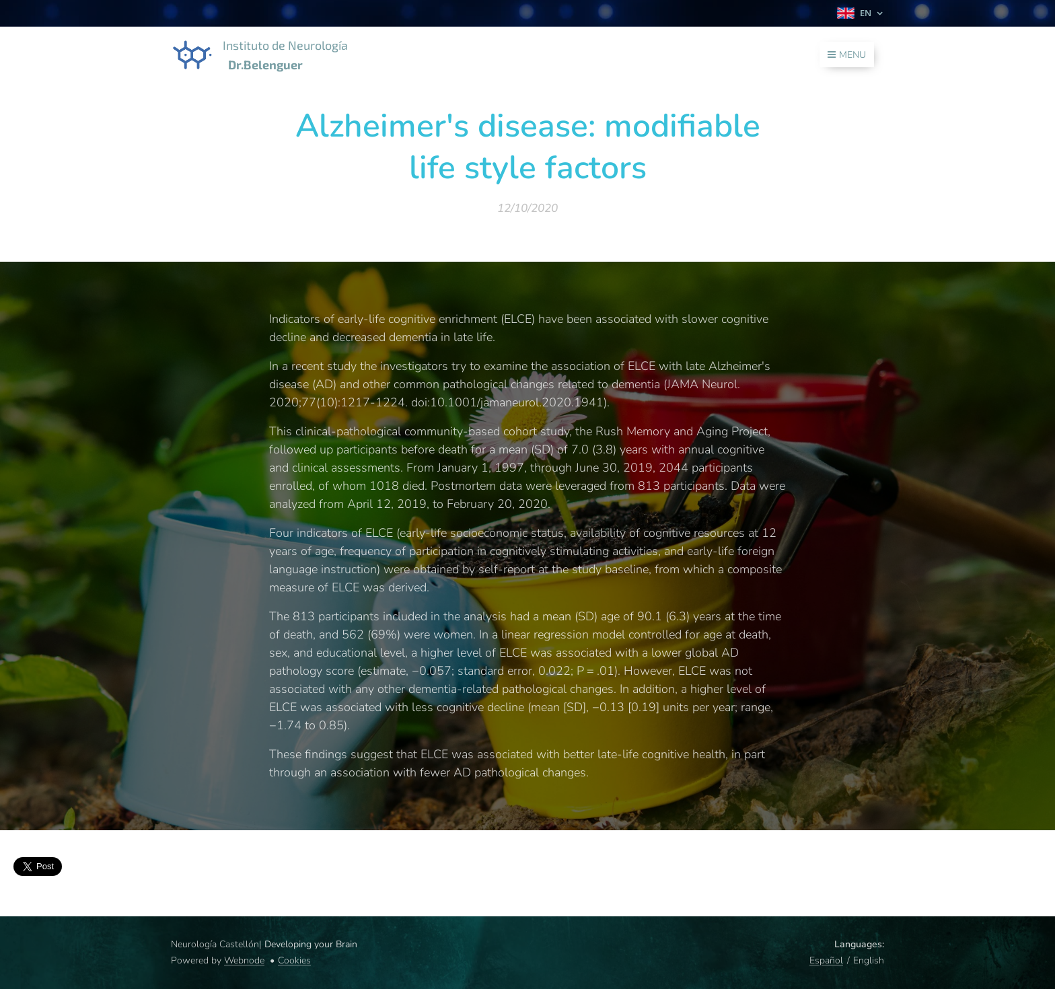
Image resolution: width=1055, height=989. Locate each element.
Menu (847, 54)
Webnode (244, 960)
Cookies (294, 960)
